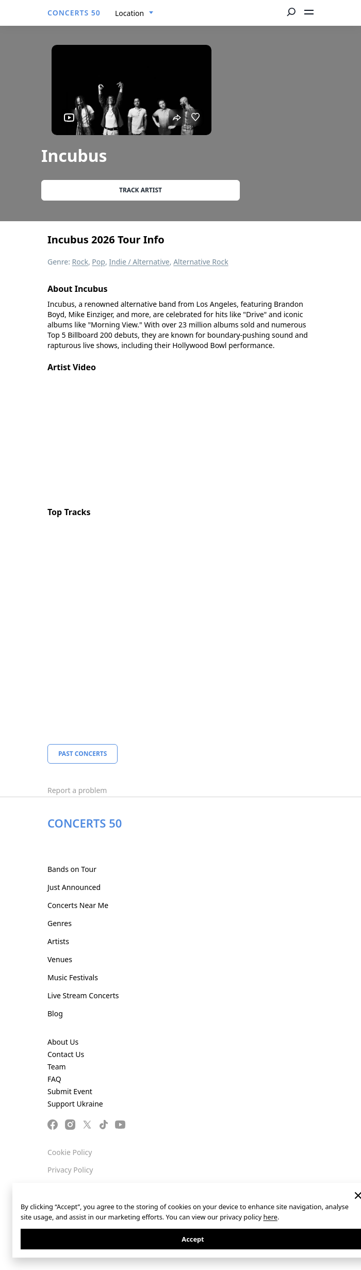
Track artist (140, 190)
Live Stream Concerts (83, 995)
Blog (55, 1013)
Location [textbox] (129, 13)
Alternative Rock (200, 262)
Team (56, 1066)
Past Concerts (82, 753)
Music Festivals (72, 977)
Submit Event (69, 1091)
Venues (59, 959)
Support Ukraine (75, 1104)
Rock (80, 262)
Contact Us (65, 1054)
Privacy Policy (70, 1170)
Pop (98, 262)
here (270, 1217)
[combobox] (134, 13)
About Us (62, 1042)
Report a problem (77, 790)
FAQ (54, 1079)
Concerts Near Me (77, 905)
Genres (59, 923)
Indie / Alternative (139, 262)
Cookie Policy (69, 1152)
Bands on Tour (71, 869)
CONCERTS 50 (74, 13)
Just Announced (74, 887)
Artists (58, 941)
